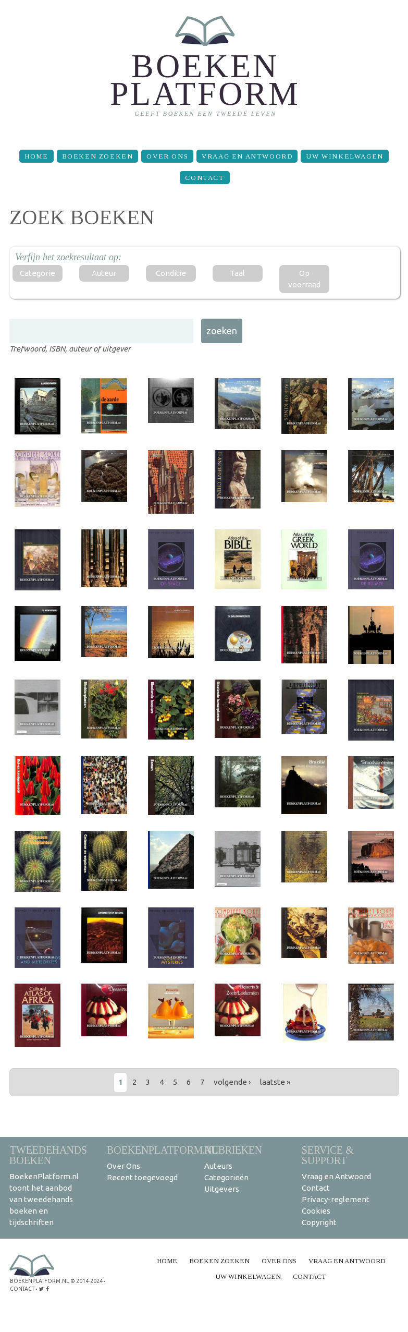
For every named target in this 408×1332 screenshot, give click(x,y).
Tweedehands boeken (48, 1155)
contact (22, 1288)
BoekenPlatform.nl (162, 1149)
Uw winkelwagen (344, 156)
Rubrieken (233, 1149)
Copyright (319, 1222)
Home (36, 156)
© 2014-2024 (85, 1280)
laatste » (275, 1081)
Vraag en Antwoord (247, 156)
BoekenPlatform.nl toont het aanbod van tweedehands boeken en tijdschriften (44, 1199)
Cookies (316, 1210)
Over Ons (167, 156)
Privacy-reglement (335, 1199)
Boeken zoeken (97, 156)
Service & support (328, 1155)
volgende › (232, 1081)
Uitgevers (221, 1188)
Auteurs (218, 1165)
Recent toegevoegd (142, 1177)
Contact (204, 177)
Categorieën (226, 1177)
